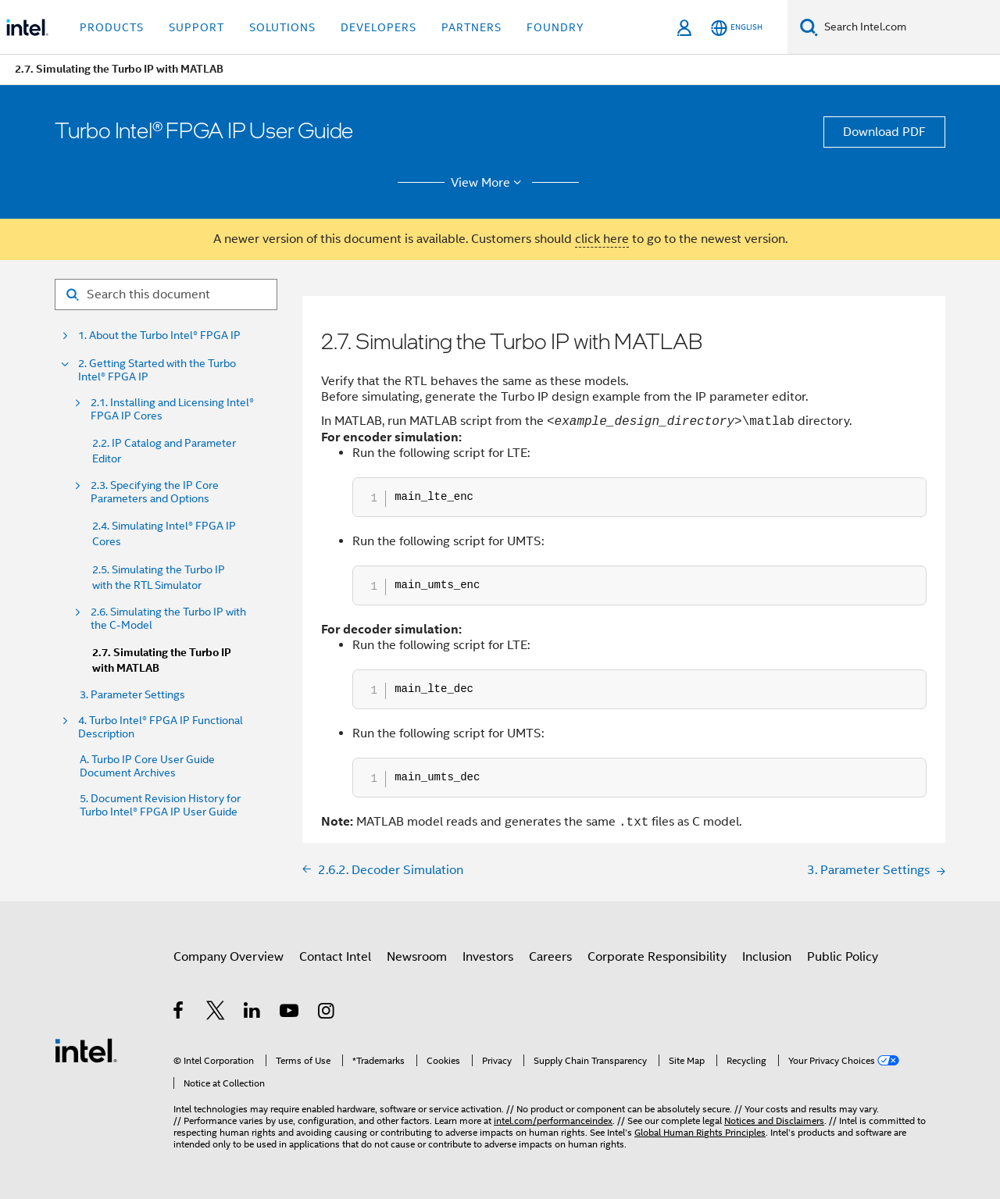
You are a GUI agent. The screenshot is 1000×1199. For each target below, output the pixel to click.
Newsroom (417, 957)
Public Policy (842, 957)
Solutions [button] (282, 27)
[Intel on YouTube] (290, 1013)
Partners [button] (471, 27)
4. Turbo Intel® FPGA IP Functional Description (160, 727)
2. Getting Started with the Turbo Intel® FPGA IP (157, 370)
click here (602, 239)
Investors (487, 957)
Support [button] (196, 27)
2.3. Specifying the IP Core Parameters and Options (155, 492)
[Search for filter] (166, 294)
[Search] (809, 27)
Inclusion (766, 957)
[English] (736, 28)
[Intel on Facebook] (179, 1013)
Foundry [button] (555, 27)
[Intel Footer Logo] (86, 1050)
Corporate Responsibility (657, 957)
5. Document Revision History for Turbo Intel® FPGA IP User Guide (160, 805)
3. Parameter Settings (132, 694)
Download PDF (884, 132)
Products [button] (112, 27)
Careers (550, 957)
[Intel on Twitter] (216, 1013)
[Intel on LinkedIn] (253, 1013)
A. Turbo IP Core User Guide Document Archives (147, 766)
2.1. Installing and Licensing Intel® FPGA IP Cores (172, 409)
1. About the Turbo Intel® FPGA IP (159, 335)
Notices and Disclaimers (774, 1120)
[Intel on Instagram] (327, 1013)
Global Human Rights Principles (700, 1132)
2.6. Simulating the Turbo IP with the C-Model (168, 618)
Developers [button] (378, 27)
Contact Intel (335, 957)
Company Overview (228, 957)
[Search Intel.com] (909, 27)
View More (489, 183)
